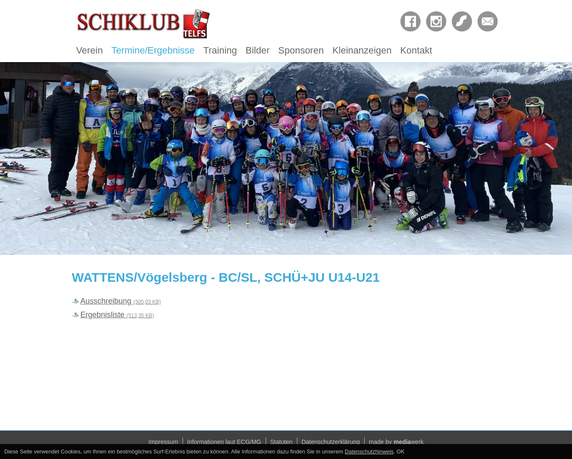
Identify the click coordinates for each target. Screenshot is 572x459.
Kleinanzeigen (362, 50)
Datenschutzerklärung (331, 441)
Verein (89, 50)
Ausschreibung (121, 301)
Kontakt (416, 50)
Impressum (163, 441)
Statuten (281, 441)
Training (220, 50)
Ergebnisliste (117, 314)
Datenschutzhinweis (369, 451)
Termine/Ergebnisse (153, 50)
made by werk (396, 441)
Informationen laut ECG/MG (224, 441)
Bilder (258, 50)
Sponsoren (300, 50)
